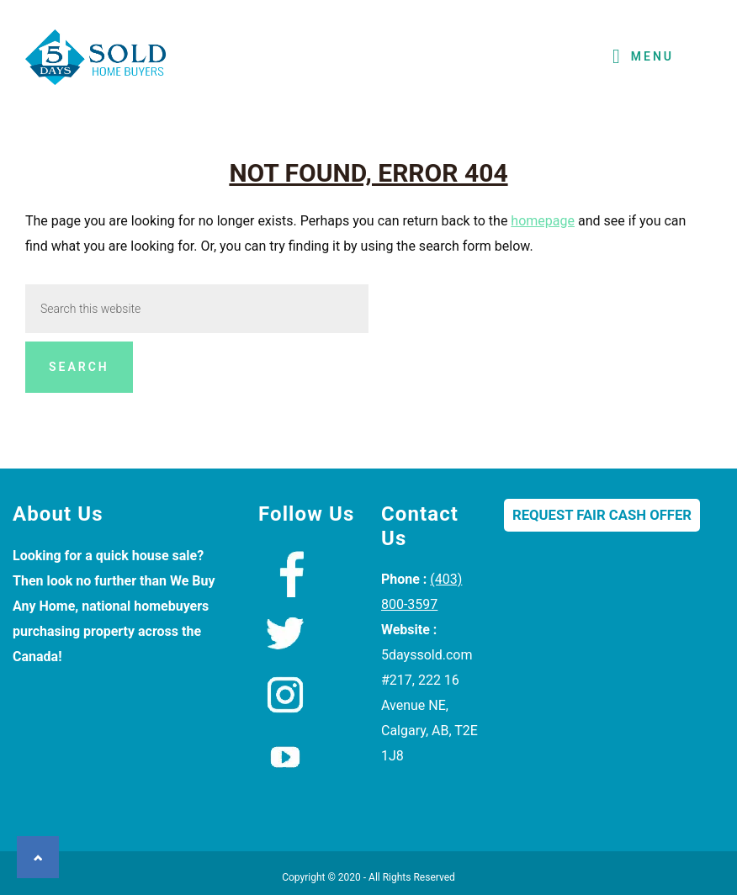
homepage (543, 221)
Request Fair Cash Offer (602, 515)
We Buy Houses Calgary (96, 62)
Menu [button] (652, 56)
